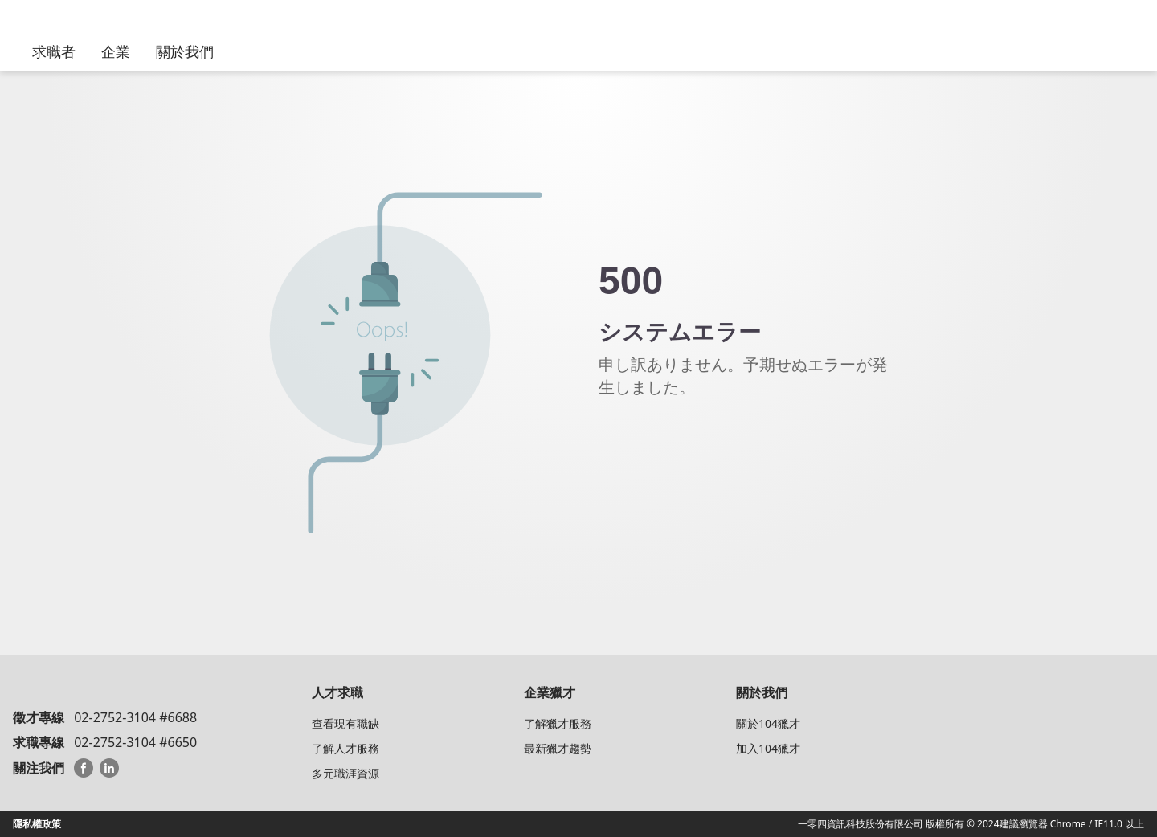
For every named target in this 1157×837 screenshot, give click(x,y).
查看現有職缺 (345, 723)
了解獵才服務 (557, 723)
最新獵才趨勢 (557, 748)
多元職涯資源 (345, 773)
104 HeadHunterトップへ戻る (687, 444)
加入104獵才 (768, 748)
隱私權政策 (37, 824)
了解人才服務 (345, 748)
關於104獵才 (768, 723)
